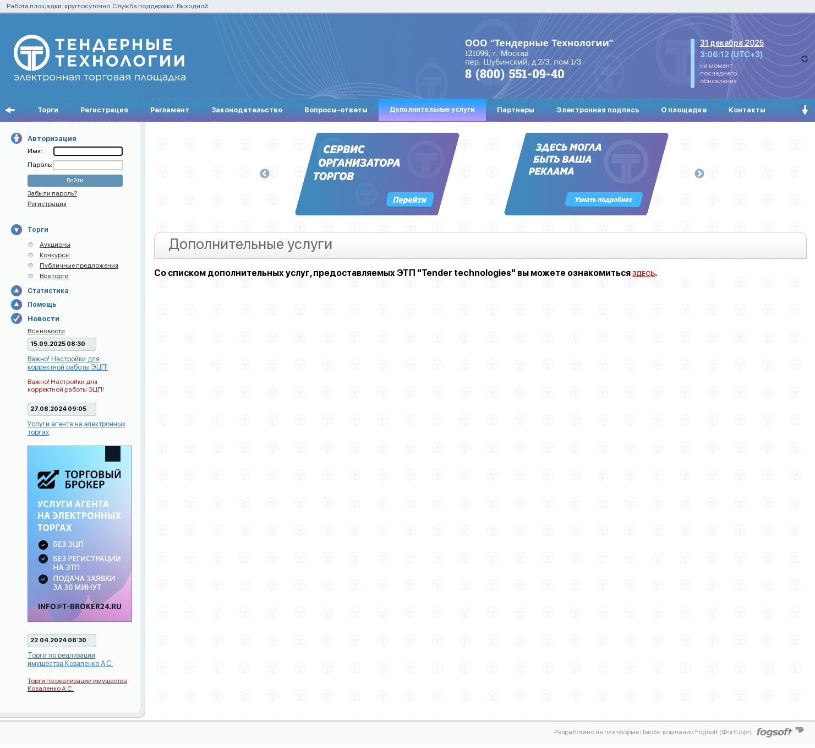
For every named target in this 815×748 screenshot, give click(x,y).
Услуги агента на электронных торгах (76, 428)
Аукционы (55, 244)
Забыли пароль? (52, 193)
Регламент (169, 110)
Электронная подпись (597, 110)
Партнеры (515, 110)
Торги (47, 110)
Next (699, 174)
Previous (264, 174)
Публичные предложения (79, 265)
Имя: (35, 151)
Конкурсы (55, 255)
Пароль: (40, 165)
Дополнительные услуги (432, 109)
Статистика (48, 291)
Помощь (42, 304)
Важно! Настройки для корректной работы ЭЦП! (68, 363)
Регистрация (104, 110)
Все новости (46, 331)
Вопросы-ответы (336, 110)
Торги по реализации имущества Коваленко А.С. (70, 659)
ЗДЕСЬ (643, 274)
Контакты (747, 110)
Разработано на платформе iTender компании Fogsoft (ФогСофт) (653, 732)
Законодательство (246, 110)
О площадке (684, 110)
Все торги (54, 276)
